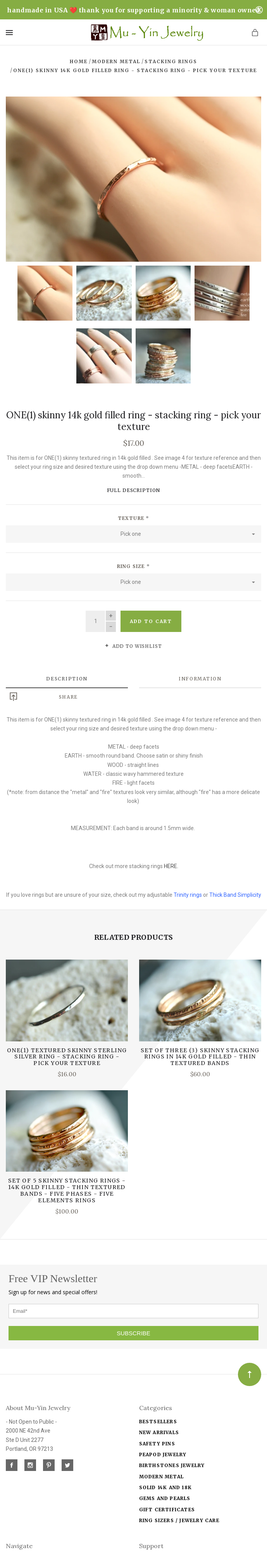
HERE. (171, 865)
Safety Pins (157, 1443)
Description (67, 678)
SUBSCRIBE (133, 1332)
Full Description (133, 489)
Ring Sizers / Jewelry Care (179, 1520)
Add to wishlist (133, 645)
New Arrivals (159, 1432)
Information (200, 678)
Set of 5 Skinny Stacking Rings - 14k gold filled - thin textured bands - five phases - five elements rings (67, 1189)
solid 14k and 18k (165, 1487)
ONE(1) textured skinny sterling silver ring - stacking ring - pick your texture (67, 1056)
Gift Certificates (167, 1509)
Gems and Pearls (165, 1497)
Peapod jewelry (163, 1454)
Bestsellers (158, 1421)
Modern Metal (161, 1476)
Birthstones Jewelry (172, 1464)
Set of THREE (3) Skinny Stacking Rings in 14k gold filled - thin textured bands (200, 1056)
